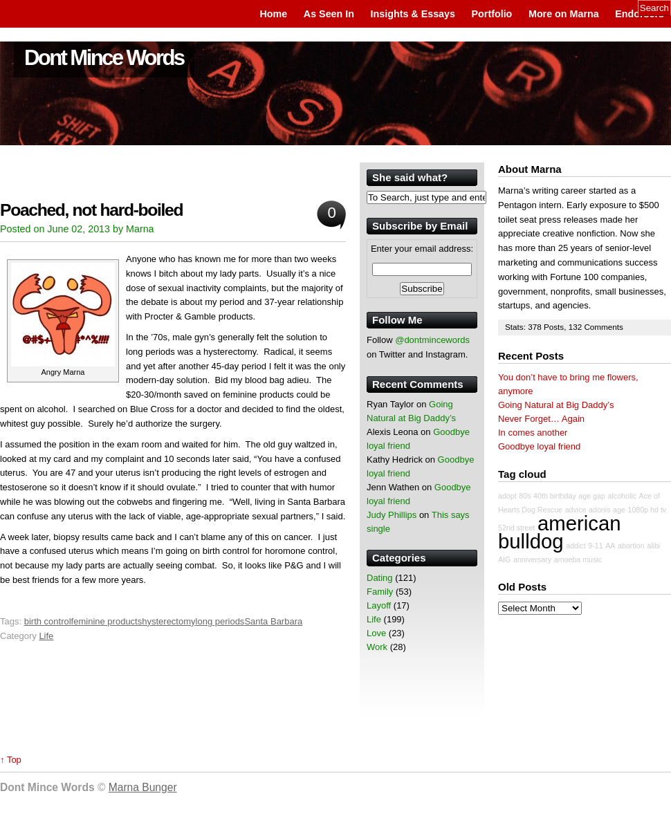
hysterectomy (168, 621)
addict (575, 545)
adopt (507, 496)
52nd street (516, 527)
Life (46, 636)
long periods (220, 621)
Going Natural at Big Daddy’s (556, 405)
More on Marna (563, 13)
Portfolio (492, 13)
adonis (599, 510)
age (619, 510)
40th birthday (554, 496)
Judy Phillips (391, 515)
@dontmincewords (432, 340)
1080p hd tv (647, 510)
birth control (47, 621)
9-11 (595, 545)
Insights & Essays (413, 13)
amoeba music (578, 559)
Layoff (379, 605)
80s (525, 496)
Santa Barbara (273, 621)
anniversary (532, 559)
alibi (653, 545)
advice (576, 510)
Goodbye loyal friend (539, 446)
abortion (631, 545)
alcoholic (622, 496)
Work (377, 647)
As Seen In (329, 13)
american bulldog (559, 532)
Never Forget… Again (541, 419)
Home (273, 13)
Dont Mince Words (104, 58)
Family (380, 591)
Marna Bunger (143, 787)
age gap (591, 496)
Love (376, 633)
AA (610, 545)
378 (536, 326)
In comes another (532, 432)
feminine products (107, 621)
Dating (380, 578)
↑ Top (10, 759)
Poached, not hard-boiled (91, 210)
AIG (504, 559)
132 (577, 326)
